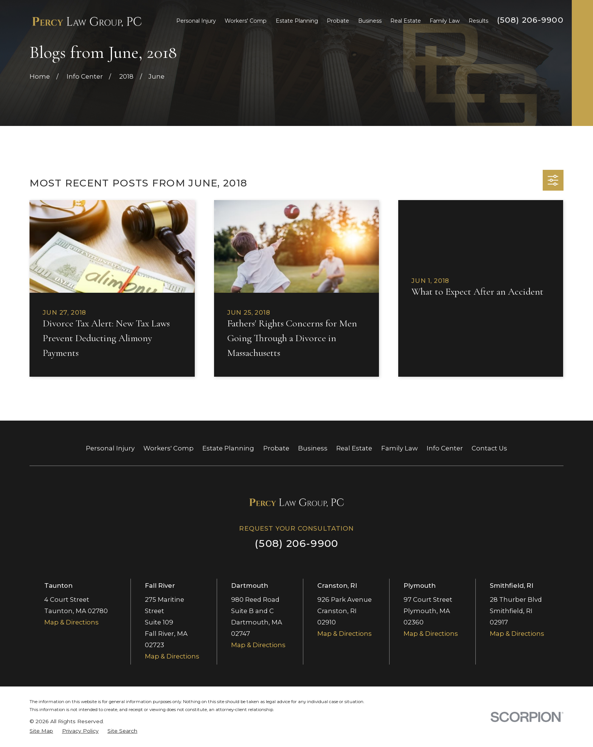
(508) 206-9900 (530, 20)
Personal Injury (110, 448)
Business (313, 448)
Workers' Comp (168, 448)
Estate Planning (228, 448)
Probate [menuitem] (338, 20)
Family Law (399, 448)
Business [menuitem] (370, 20)
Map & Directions (71, 622)
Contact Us (489, 448)
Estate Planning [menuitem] (297, 20)
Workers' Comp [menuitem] (246, 20)
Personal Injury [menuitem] (196, 20)
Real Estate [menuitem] (405, 20)
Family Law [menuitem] (444, 20)
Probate (276, 448)
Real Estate (354, 448)
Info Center (445, 448)
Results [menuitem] (478, 20)
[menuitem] (41, 731)
